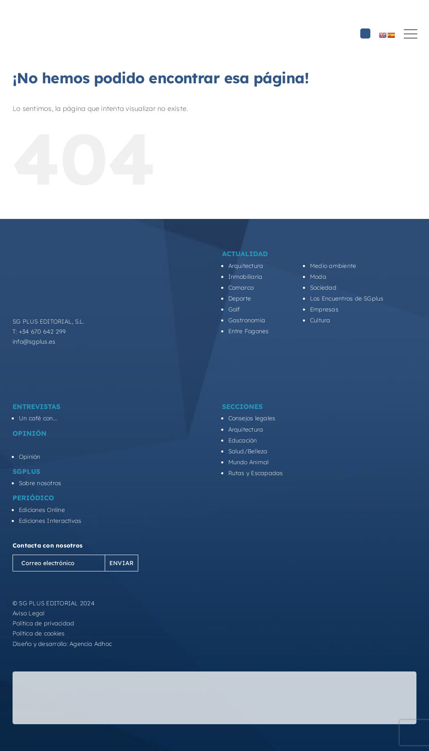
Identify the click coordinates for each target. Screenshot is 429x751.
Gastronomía (247, 320)
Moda (318, 276)
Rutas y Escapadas (255, 473)
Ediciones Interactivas (50, 521)
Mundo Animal (248, 462)
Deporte (239, 298)
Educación (242, 440)
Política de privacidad (43, 623)
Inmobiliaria (245, 276)
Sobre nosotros (40, 483)
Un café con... (38, 418)
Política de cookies (39, 633)
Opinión (30, 456)
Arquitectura (246, 266)
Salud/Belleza (248, 451)
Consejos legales (252, 418)
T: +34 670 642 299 (39, 331)
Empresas (324, 309)
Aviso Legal (29, 613)
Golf (234, 309)
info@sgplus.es (34, 341)
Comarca (241, 287)
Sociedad (323, 287)
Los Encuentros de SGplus (347, 298)
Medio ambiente (333, 266)
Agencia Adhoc (91, 644)
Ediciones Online (42, 510)
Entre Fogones (248, 331)
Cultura (320, 320)
